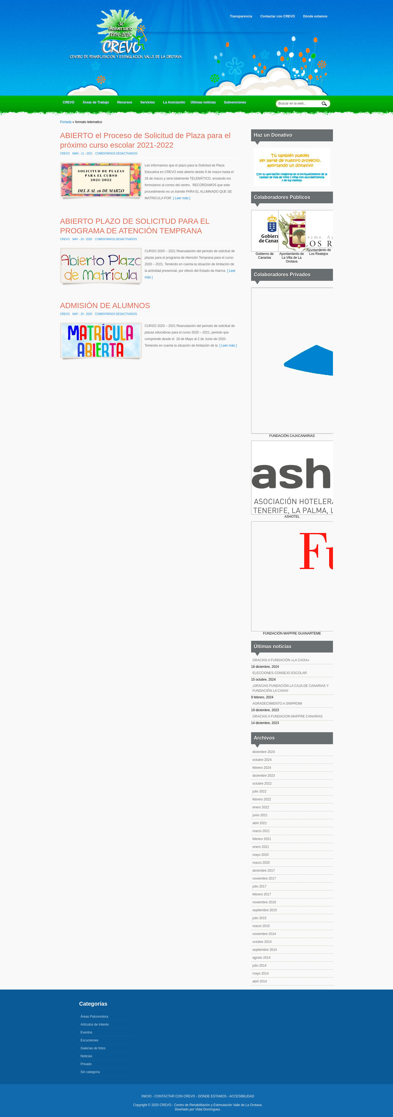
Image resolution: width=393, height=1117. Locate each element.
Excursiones (89, 1040)
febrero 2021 (261, 839)
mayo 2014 (260, 973)
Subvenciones (235, 102)
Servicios (148, 103)
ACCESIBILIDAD (241, 1096)
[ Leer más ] (180, 198)
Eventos (86, 1032)
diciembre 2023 (263, 776)
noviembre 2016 (264, 902)
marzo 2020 (261, 863)
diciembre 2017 (263, 870)
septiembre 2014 (264, 950)
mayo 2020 (260, 855)
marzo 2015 (261, 926)
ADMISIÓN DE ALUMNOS (105, 305)
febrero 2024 (261, 768)
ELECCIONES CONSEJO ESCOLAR (279, 673)
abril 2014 (259, 981)
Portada (66, 122)
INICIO (147, 1096)
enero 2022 (260, 807)
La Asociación (174, 102)
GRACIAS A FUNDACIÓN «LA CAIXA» (280, 660)
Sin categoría (90, 1072)
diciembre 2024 (263, 752)
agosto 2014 (261, 958)
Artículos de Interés (95, 1024)
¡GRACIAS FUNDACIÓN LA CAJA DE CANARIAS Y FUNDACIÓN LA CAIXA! (290, 688)
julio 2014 (259, 965)
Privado (86, 1064)
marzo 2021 (261, 831)
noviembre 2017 (264, 878)
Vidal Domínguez (207, 1109)
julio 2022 (259, 791)
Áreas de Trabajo (96, 103)
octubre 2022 (262, 783)
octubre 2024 (262, 760)
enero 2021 (260, 847)
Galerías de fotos (93, 1048)
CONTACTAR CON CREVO (174, 1096)
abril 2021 (259, 823)
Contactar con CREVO (278, 18)
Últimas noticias (204, 103)
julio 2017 (259, 886)
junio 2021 (259, 815)
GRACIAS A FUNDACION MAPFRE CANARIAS (287, 716)
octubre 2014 (262, 942)
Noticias (86, 1056)
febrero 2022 (261, 799)
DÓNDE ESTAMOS (212, 1096)
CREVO (69, 103)
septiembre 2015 (264, 910)
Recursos (125, 103)
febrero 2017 (261, 894)
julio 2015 (259, 918)
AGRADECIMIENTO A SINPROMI (277, 703)
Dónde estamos (315, 16)
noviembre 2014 (264, 934)
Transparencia (241, 18)
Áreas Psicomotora (94, 1016)
